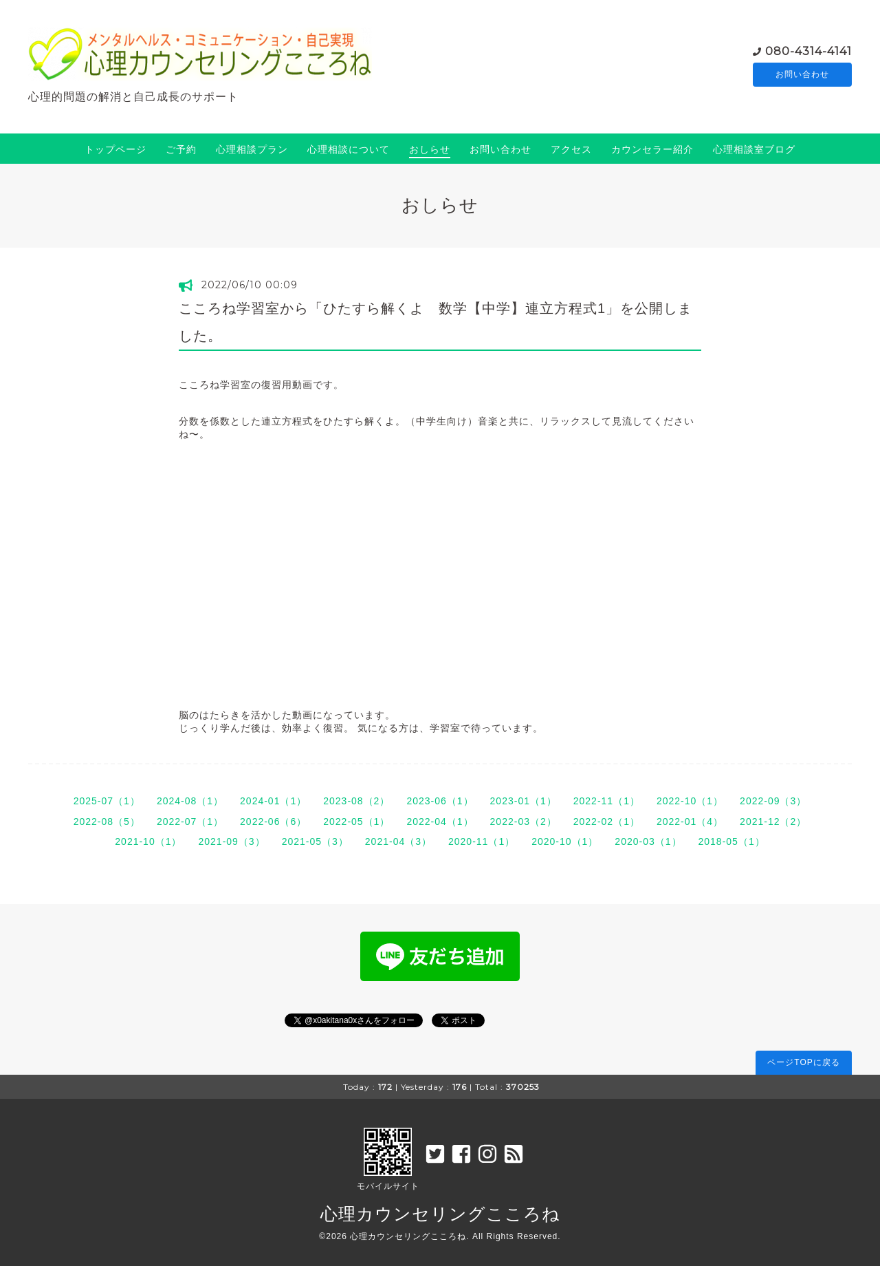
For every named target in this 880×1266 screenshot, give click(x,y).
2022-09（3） (773, 800)
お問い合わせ (802, 75)
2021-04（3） (398, 841)
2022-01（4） (690, 821)
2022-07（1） (190, 821)
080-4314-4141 (808, 50)
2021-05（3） (315, 841)
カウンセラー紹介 (652, 149)
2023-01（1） (523, 800)
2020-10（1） (564, 841)
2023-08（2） (356, 800)
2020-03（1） (648, 841)
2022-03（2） (523, 821)
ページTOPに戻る (803, 1062)
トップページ (115, 149)
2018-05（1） (731, 841)
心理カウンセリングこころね (440, 1213)
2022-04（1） (439, 821)
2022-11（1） (606, 800)
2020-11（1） (481, 841)
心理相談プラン (252, 149)
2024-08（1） (190, 800)
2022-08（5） (107, 821)
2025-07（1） (107, 800)
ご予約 (181, 149)
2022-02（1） (606, 821)
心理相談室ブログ (754, 149)
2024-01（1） (273, 800)
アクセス (571, 149)
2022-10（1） (690, 800)
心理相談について (348, 149)
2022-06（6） (273, 821)
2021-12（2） (773, 821)
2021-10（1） (148, 841)
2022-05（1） (356, 821)
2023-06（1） (439, 800)
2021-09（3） (231, 841)
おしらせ (429, 149)
